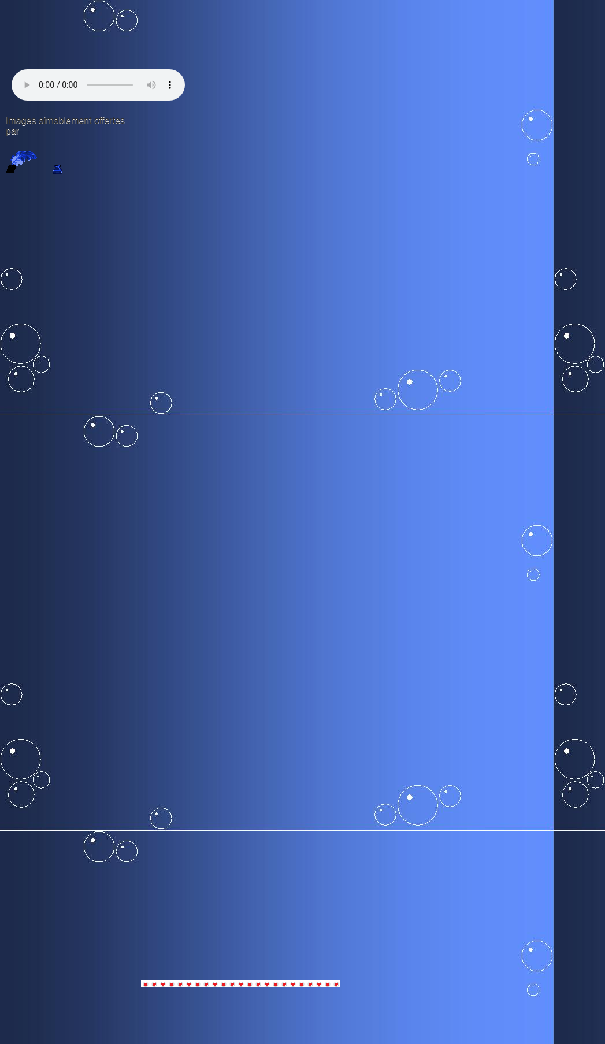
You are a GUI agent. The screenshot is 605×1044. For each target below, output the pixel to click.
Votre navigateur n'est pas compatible (98, 85)
